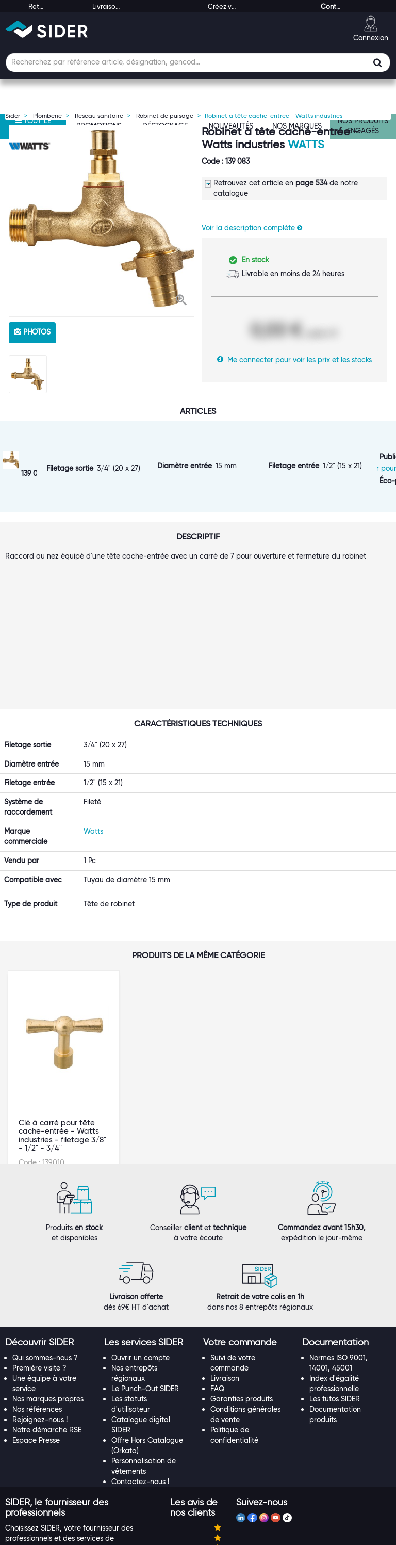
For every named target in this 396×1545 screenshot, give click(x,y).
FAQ (217, 1294)
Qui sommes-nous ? (45, 1263)
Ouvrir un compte (140, 1263)
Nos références (37, 1315)
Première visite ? (39, 1274)
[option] (101, 218)
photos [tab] (32, 332)
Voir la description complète (252, 227)
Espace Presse (36, 1346)
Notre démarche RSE (46, 1336)
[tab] (49, 1249)
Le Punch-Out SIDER (145, 1294)
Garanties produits (241, 1305)
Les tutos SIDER (334, 1305)
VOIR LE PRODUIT (64, 1037)
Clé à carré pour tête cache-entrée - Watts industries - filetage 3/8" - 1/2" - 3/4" (62, 969)
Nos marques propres (48, 1305)
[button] (181, 301)
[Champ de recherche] (198, 62)
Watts (306, 144)
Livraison (224, 1284)
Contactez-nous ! (140, 1387)
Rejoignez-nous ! (40, 1325)
